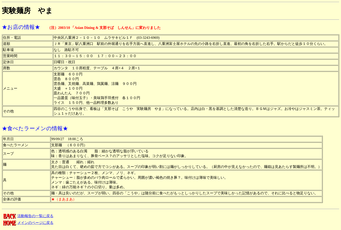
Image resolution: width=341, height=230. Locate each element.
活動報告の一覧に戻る (27, 216)
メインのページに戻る (27, 223)
